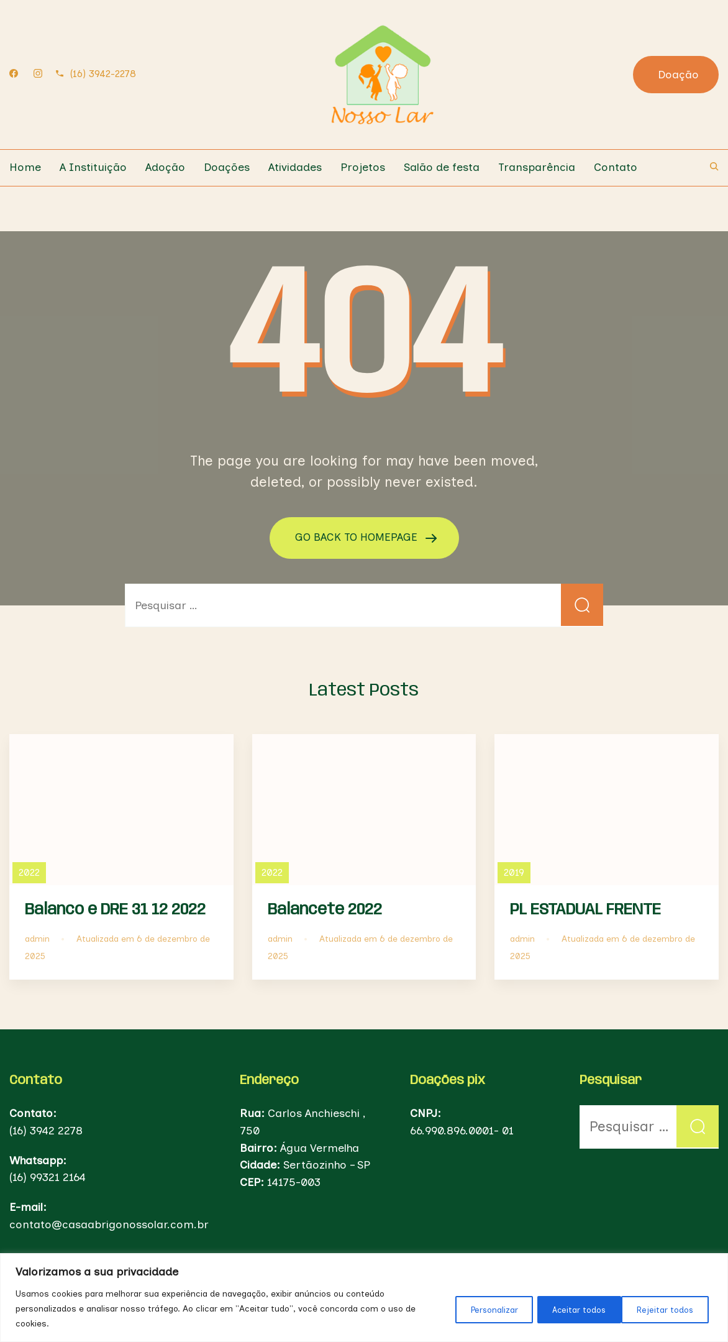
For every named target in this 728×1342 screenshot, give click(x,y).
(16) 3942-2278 (103, 74)
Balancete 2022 (325, 909)
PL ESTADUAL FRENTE (585, 909)
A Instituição (93, 167)
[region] (364, 1297)
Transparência (536, 167)
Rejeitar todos (569, 1308)
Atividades (295, 167)
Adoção (165, 167)
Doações (227, 167)
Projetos (362, 167)
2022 (29, 872)
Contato (615, 167)
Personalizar (476, 1308)
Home (25, 167)
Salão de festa (442, 167)
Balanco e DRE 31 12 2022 (115, 909)
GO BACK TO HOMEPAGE (357, 537)
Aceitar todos (666, 1308)
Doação (678, 74)
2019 (514, 872)
